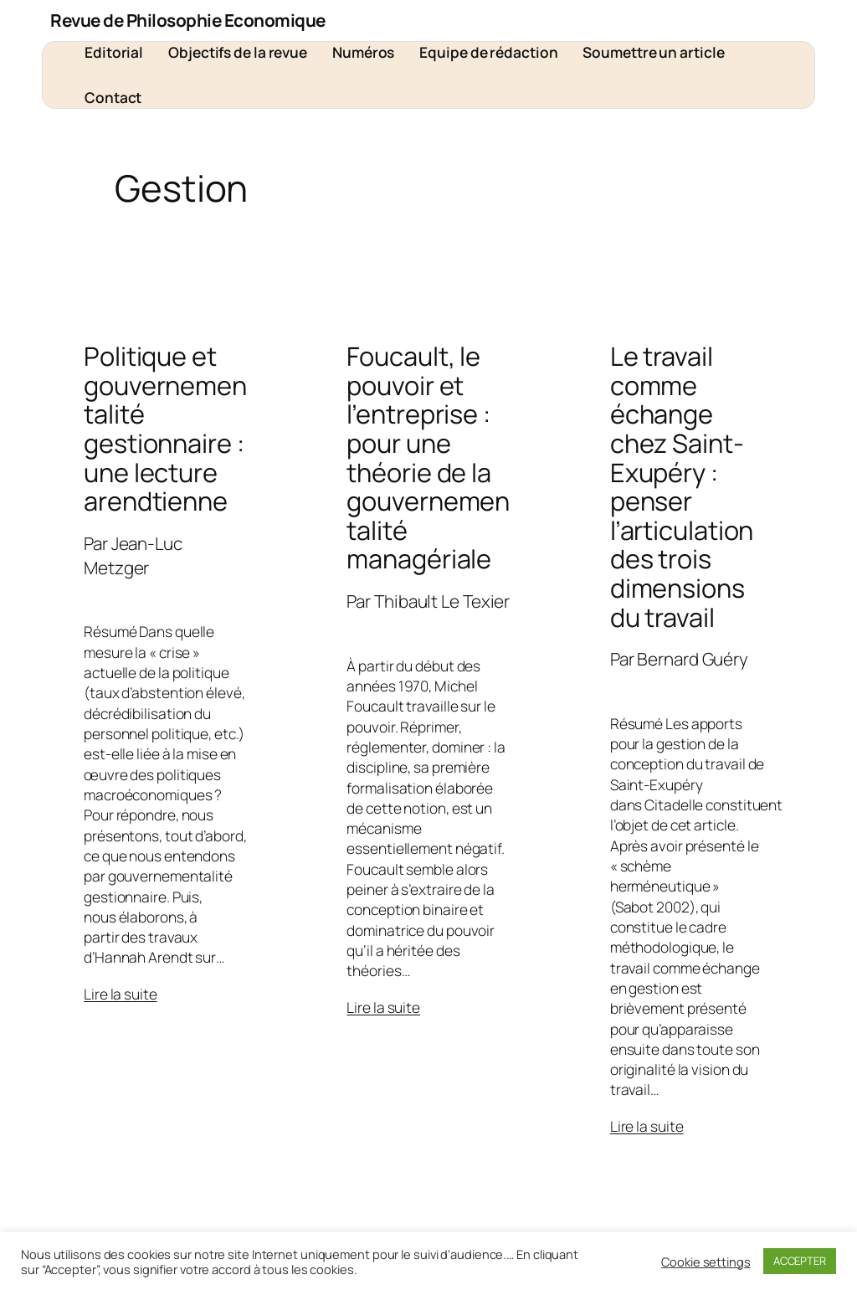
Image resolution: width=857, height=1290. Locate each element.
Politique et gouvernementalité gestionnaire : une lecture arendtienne (165, 429)
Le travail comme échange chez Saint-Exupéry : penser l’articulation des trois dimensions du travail (682, 486)
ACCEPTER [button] (799, 1260)
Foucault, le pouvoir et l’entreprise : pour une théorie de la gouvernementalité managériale (428, 457)
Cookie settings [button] (706, 1261)
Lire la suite (120, 994)
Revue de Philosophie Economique (188, 20)
